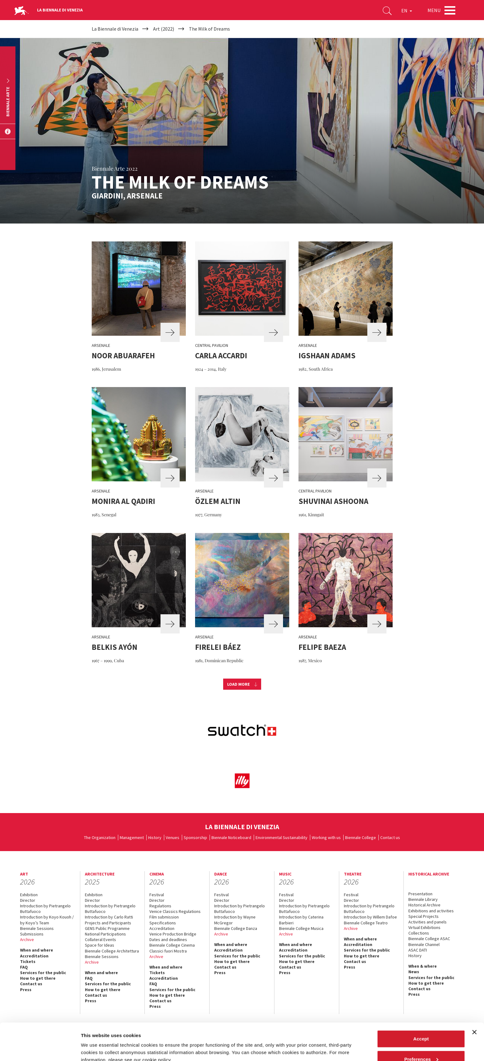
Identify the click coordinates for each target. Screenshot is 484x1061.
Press (220, 972)
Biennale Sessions (37, 928)
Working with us (326, 837)
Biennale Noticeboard (231, 837)
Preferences (421, 1024)
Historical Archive (424, 905)
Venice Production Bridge (172, 934)
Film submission (164, 917)
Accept (421, 1004)
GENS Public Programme (107, 928)
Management (132, 837)
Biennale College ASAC (429, 938)
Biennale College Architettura (112, 951)
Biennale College (360, 837)
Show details (95, 1042)
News (413, 971)
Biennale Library (423, 899)
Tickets (27, 961)
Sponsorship (195, 837)
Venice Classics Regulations (175, 911)
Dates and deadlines (168, 939)
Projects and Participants (108, 923)
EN (406, 10)
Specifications (162, 923)
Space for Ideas (99, 945)
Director (27, 900)
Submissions (32, 934)
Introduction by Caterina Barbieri (301, 919)
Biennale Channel (424, 944)
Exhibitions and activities (431, 911)
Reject (421, 1044)
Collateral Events (100, 939)
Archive (27, 939)
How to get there (38, 978)
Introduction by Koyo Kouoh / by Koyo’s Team (47, 919)
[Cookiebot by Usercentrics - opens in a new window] (40, 1049)
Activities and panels (427, 922)
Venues (172, 837)
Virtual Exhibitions (424, 927)
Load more (238, 684)
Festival (156, 894)
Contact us (390, 837)
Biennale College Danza (235, 928)
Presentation (420, 894)
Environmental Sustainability (281, 837)
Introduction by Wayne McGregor (235, 919)
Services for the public (43, 972)
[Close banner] (474, 997)
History (154, 837)
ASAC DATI (417, 950)
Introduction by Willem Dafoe (370, 917)
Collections (418, 933)
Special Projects (423, 916)
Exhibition (29, 894)
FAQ (24, 967)
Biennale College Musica (301, 928)
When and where (36, 950)
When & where (422, 966)
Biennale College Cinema (172, 945)
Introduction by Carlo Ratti (109, 917)
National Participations (105, 934)
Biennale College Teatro (366, 923)
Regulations (160, 906)
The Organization (99, 837)
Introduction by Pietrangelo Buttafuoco (45, 908)
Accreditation (34, 956)
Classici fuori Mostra (168, 951)
